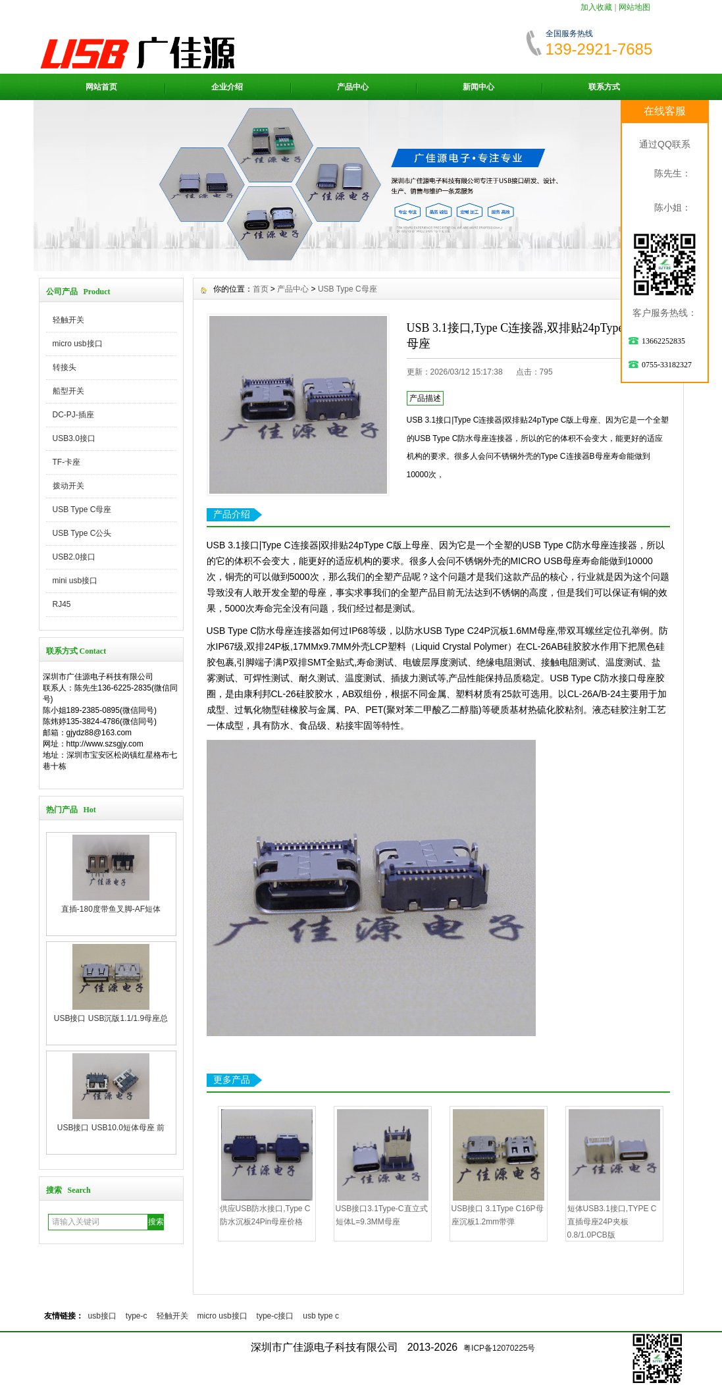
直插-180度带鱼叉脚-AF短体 (111, 909)
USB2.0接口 (74, 557)
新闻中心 (478, 86)
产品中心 (353, 86)
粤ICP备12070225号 (499, 1348)
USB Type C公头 (82, 533)
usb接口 (102, 1315)
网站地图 (634, 7)
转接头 (64, 367)
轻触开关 (68, 320)
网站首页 (101, 86)
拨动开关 (68, 485)
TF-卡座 (67, 462)
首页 (261, 289)
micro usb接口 (78, 343)
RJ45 (62, 604)
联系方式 (604, 86)
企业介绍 (227, 86)
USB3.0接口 (74, 438)
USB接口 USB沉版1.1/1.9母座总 (111, 1018)
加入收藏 (596, 7)
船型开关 (68, 391)
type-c (136, 1315)
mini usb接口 (75, 580)
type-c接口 (275, 1315)
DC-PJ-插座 (73, 414)
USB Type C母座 (82, 509)
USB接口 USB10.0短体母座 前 (111, 1127)
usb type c (321, 1315)
